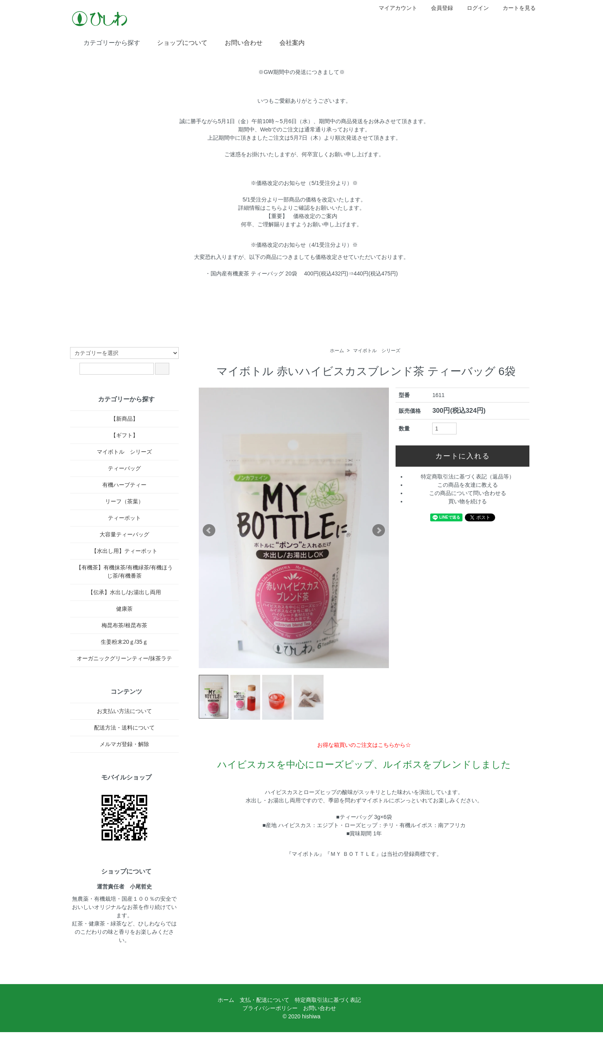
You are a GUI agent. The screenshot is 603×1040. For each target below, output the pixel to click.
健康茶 (124, 609)
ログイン (474, 8)
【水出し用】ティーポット (124, 551)
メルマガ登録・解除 (124, 744)
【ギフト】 (124, 435)
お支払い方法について (124, 711)
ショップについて (176, 42)
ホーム (337, 350)
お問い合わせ (238, 42)
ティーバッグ (124, 468)
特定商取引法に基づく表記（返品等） (467, 476)
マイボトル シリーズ (376, 350)
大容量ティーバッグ (124, 534)
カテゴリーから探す (106, 42)
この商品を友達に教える (467, 485)
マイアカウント (393, 8)
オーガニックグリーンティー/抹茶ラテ (124, 658)
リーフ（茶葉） (124, 501)
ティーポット (124, 518)
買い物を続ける (467, 501)
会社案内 (286, 42)
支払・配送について (264, 1000)
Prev (209, 530)
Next (378, 530)
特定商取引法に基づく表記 (328, 1000)
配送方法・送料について (124, 727)
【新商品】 (124, 419)
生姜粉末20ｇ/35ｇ (124, 642)
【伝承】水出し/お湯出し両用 (124, 592)
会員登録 (438, 8)
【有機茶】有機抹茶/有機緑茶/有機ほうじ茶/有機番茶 (124, 571)
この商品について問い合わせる (467, 493)
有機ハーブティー (124, 485)
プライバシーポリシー (270, 1008)
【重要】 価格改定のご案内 (301, 216)
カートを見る (515, 8)
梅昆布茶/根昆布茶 (124, 625)
